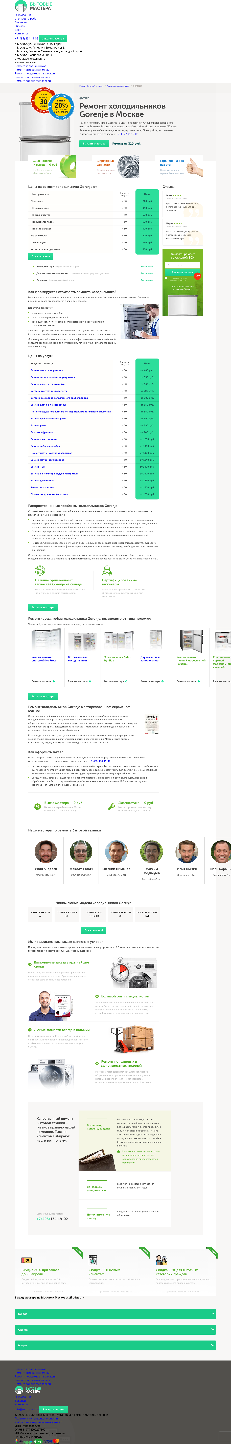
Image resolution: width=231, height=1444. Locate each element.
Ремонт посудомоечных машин (35, 73)
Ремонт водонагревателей (33, 81)
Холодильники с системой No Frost (44, 659)
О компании (23, 15)
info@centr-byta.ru (27, 1409)
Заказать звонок (53, 38)
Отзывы (20, 26)
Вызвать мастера (94, 143)
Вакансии (21, 22)
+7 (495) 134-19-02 (127, 134)
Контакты (21, 33)
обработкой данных (178, 281)
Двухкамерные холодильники (150, 659)
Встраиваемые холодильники (77, 659)
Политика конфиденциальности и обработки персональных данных (38, 1420)
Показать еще (41, 256)
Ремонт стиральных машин (33, 70)
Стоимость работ (26, 18)
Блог (18, 30)
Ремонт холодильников (31, 66)
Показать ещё (93, 930)
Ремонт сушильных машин (32, 77)
